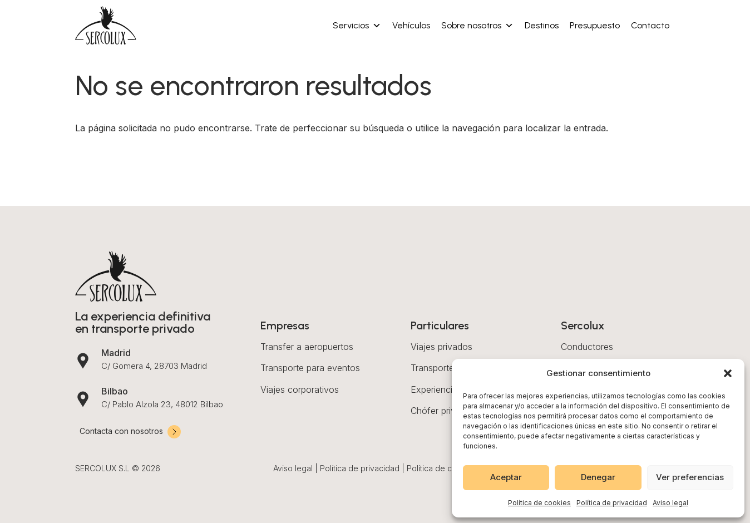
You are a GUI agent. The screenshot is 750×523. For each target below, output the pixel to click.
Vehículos (411, 25)
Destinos (542, 25)
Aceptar (506, 477)
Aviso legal (670, 503)
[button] (727, 373)
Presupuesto (595, 25)
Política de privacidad (611, 503)
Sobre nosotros (477, 25)
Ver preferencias (690, 477)
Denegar (598, 477)
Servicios (357, 25)
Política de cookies (539, 503)
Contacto (650, 25)
